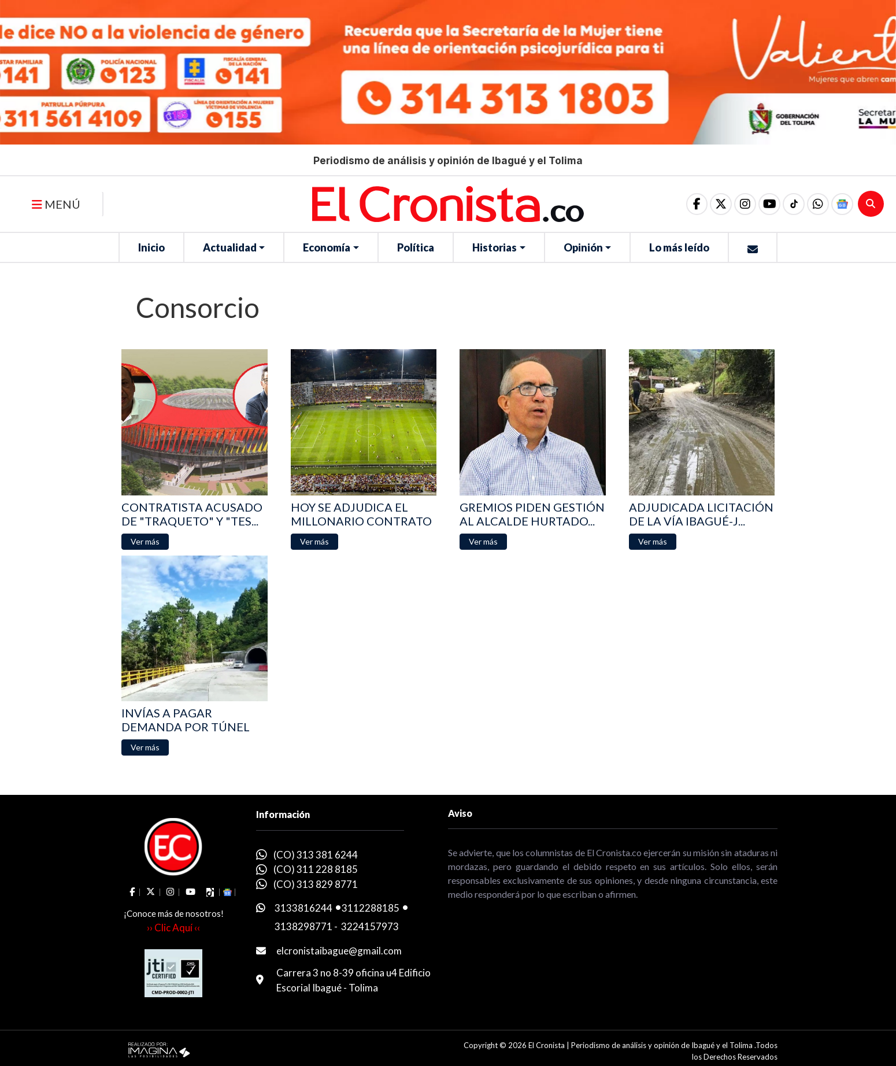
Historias (494, 247)
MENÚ (56, 204)
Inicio (151, 247)
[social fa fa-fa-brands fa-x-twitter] (721, 204)
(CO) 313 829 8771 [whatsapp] (315, 884)
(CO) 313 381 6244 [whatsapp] (315, 855)
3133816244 (303, 908)
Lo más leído (679, 247)
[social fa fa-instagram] (745, 204)
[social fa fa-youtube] (769, 204)
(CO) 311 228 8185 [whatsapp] (315, 869)
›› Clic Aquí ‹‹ (173, 927)
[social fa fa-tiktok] (794, 204)
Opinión (583, 247)
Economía (326, 247)
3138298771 (303, 926)
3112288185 (370, 908)
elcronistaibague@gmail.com (339, 951)
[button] (818, 204)
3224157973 (370, 926)
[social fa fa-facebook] (697, 204)
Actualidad (230, 247)
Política (415, 247)
